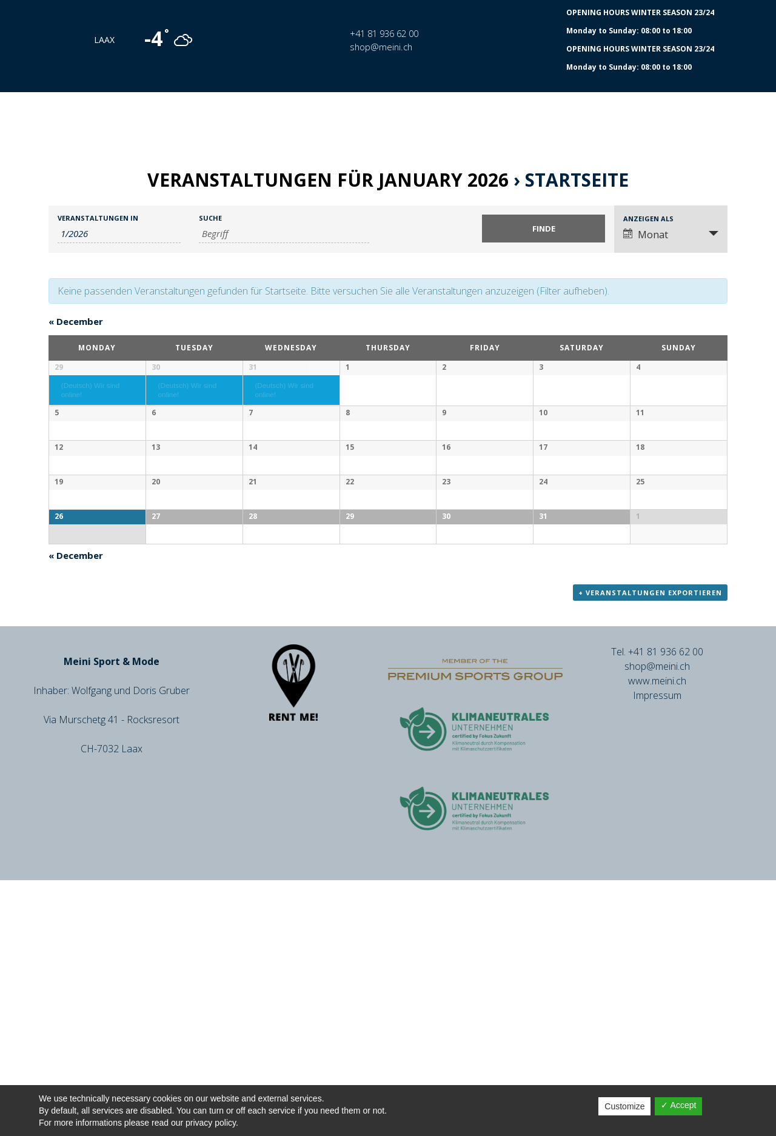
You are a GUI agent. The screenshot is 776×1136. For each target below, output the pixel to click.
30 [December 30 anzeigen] (156, 367)
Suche (210, 218)
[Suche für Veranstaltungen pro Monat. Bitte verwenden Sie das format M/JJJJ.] (119, 233)
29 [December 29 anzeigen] (59, 367)
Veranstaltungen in (98, 218)
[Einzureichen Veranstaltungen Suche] (543, 228)
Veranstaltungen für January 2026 (328, 179)
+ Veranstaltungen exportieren (650, 849)
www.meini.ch (657, 937)
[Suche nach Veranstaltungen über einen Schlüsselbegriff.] (284, 233)
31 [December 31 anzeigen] (253, 367)
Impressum (657, 951)
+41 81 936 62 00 (384, 33)
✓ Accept (678, 1105)
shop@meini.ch (381, 47)
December (75, 321)
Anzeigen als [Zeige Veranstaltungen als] (648, 218)
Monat (645, 234)
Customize (624, 1106)
